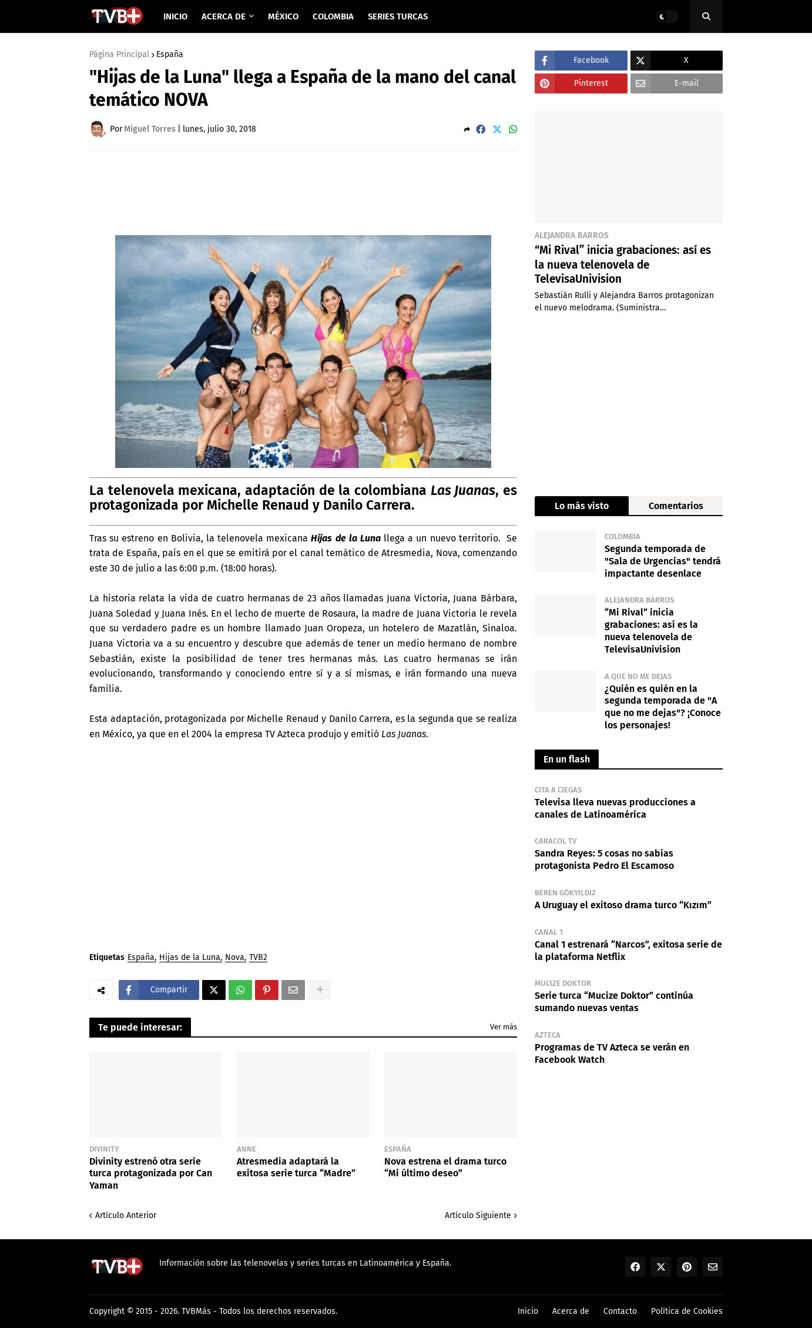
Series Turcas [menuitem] (398, 16)
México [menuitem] (283, 16)
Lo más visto (582, 505)
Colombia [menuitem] (333, 16)
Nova (234, 958)
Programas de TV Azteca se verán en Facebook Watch (612, 1053)
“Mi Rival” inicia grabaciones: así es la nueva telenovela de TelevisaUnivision (623, 264)
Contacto (620, 1311)
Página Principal (119, 55)
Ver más (503, 1026)
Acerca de (570, 1311)
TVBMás (196, 1311)
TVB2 (258, 958)
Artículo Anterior (125, 1215)
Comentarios (676, 505)
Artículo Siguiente (478, 1215)
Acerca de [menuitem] (224, 16)
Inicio (528, 1311)
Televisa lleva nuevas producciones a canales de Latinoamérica (615, 808)
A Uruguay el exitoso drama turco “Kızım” (623, 905)
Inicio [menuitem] (175, 16)
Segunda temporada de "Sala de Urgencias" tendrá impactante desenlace (663, 561)
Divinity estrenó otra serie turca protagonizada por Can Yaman (150, 1174)
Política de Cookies (687, 1311)
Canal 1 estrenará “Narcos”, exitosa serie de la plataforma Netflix (628, 950)
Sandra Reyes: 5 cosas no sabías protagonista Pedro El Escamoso (604, 859)
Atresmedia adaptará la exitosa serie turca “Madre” (296, 1167)
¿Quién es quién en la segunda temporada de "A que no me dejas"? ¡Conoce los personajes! (663, 707)
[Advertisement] (303, 192)
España (169, 55)
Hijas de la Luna (189, 958)
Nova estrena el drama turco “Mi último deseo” (445, 1167)
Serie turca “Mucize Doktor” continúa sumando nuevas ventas (614, 1001)
